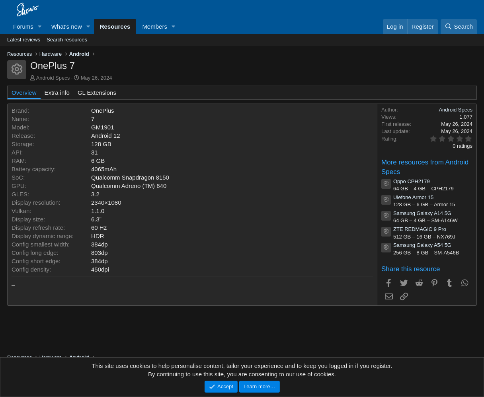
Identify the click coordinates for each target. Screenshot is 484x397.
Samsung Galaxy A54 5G (422, 245)
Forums (23, 26)
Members (154, 26)
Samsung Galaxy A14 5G (422, 213)
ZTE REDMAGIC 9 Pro (419, 229)
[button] (39, 26)
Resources (115, 26)
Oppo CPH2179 (411, 181)
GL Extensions (97, 92)
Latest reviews (23, 40)
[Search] (459, 26)
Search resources (67, 40)
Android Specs (53, 78)
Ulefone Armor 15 (413, 197)
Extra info (57, 92)
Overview (24, 92)
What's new (66, 26)
